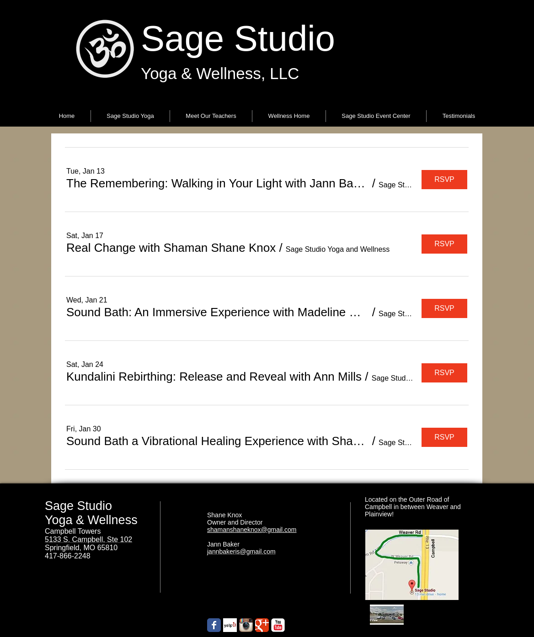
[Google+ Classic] (262, 625)
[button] (130, 116)
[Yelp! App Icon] (230, 625)
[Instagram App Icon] (246, 625)
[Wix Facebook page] (214, 625)
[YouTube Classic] (278, 625)
